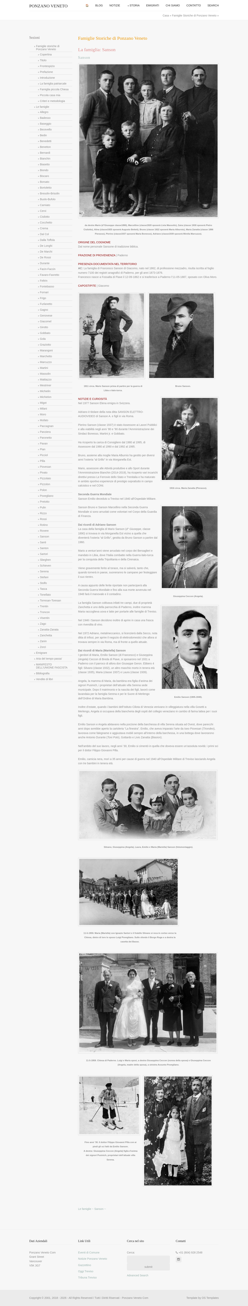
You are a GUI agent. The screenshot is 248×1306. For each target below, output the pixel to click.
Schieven (45, 565)
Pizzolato (45, 478)
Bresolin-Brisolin (49, 193)
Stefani (44, 577)
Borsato (44, 181)
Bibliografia (42, 673)
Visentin (45, 617)
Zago (43, 623)
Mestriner (45, 385)
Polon (43, 490)
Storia (135, 5)
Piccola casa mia (50, 95)
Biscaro (44, 176)
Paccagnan (46, 426)
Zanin (43, 641)
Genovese (46, 315)
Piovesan (45, 466)
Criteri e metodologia (52, 101)
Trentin (44, 606)
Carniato (45, 205)
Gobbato (45, 333)
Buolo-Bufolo (47, 199)
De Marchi (46, 251)
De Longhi (46, 245)
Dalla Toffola (47, 240)
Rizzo (43, 513)
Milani (43, 408)
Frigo (43, 298)
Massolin (45, 373)
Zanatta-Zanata (49, 629)
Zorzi (43, 647)
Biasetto (45, 164)
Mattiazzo (46, 379)
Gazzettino (84, 1265)
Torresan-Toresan (50, 600)
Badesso (45, 117)
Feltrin (43, 280)
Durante (45, 263)
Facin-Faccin (47, 269)
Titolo (43, 60)
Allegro (44, 112)
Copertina (46, 54)
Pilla (42, 460)
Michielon (45, 397)
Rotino (44, 524)
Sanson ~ (100, 1208)
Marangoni (46, 350)
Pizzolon (45, 484)
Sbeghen (45, 559)
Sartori (44, 554)
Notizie (114, 5)
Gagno (44, 309)
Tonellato (45, 594)
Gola (43, 338)
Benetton (45, 146)
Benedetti (45, 141)
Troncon (45, 612)
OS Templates (210, 1297)
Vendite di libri (44, 679)
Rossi (43, 519)
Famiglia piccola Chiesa (54, 89)
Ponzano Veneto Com (135, 1297)
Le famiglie (42, 106)
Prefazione (46, 71)
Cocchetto (46, 222)
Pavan (44, 443)
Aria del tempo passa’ (49, 658)
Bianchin (45, 158)
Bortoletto (46, 187)
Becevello (46, 129)
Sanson (44, 536)
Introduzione (47, 77)
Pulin (43, 507)
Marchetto (46, 356)
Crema (44, 228)
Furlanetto (46, 303)
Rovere (44, 530)
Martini (44, 367)
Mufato (44, 420)
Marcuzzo (46, 362)
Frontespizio (47, 66)
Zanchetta (46, 635)
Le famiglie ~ (86, 1208)
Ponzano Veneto (48, 5)
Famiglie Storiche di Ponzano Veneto (194, 15)
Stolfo (43, 583)
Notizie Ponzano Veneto (92, 1258)
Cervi (43, 210)
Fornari (44, 292)
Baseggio (45, 123)
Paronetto (46, 437)
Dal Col (44, 234)
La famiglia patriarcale (53, 83)
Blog (99, 5)
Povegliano (46, 495)
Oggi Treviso (85, 1271)
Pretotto (44, 501)
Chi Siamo (173, 5)
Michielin (45, 391)
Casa (166, 15)
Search (213, 5)
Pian (42, 449)
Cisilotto (45, 216)
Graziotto (45, 344)
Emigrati (152, 5)
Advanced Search (137, 1275)
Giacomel (45, 321)
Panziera (45, 431)
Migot (43, 402)
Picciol (44, 455)
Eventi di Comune (89, 1252)
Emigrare (41, 652)
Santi (43, 542)
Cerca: (131, 1252)
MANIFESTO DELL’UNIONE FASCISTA (51, 666)
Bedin (43, 135)
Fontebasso (47, 286)
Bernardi (45, 152)
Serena (44, 571)
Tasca (43, 588)
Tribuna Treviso (87, 1277)
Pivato (43, 472)
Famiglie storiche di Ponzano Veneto (47, 48)
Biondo (44, 170)
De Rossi (45, 257)
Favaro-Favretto (49, 274)
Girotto (44, 327)
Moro (43, 414)
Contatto (193, 5)
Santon (44, 548)
